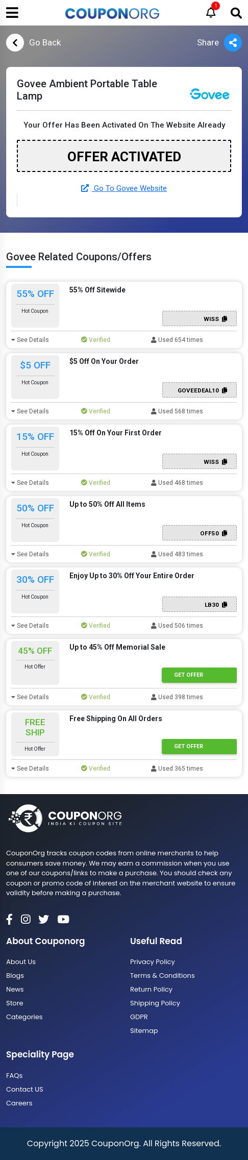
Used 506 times (177, 625)
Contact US (24, 1089)
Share (219, 43)
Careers (19, 1103)
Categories (24, 1017)
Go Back (33, 43)
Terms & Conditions (162, 975)
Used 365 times (177, 768)
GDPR (139, 1017)
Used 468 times (177, 482)
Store (14, 1003)
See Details (30, 339)
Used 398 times (177, 697)
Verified (95, 339)
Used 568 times (177, 411)
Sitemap (144, 1030)
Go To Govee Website (124, 188)
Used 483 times (177, 554)
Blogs (15, 975)
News (15, 989)
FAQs (14, 1075)
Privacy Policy (152, 962)
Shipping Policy (155, 1003)
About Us (21, 962)
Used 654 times (177, 339)
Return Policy (151, 989)
